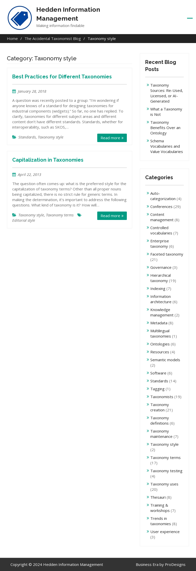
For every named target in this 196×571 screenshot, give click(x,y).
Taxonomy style (50, 137)
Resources (159, 351)
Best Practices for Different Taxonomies (62, 77)
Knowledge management (162, 312)
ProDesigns (175, 564)
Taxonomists (161, 396)
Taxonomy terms (60, 214)
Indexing (157, 288)
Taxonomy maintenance (161, 433)
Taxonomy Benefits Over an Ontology (165, 127)
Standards (27, 137)
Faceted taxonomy (166, 254)
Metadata (158, 322)
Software (158, 372)
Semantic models (165, 359)
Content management (162, 217)
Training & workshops (160, 508)
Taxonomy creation (159, 407)
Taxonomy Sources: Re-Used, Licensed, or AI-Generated (166, 93)
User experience (165, 531)
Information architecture (161, 299)
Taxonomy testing (166, 470)
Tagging (157, 388)
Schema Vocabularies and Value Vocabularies (166, 146)
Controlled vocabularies (161, 230)
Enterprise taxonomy (159, 243)
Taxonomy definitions (159, 420)
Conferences (161, 206)
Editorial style (23, 220)
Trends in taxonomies (160, 521)
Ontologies (160, 343)
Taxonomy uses (164, 483)
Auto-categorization (163, 196)
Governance (161, 267)
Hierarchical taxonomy (160, 278)
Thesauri (158, 497)
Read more (110, 137)
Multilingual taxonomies (160, 333)
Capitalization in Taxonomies (47, 160)
